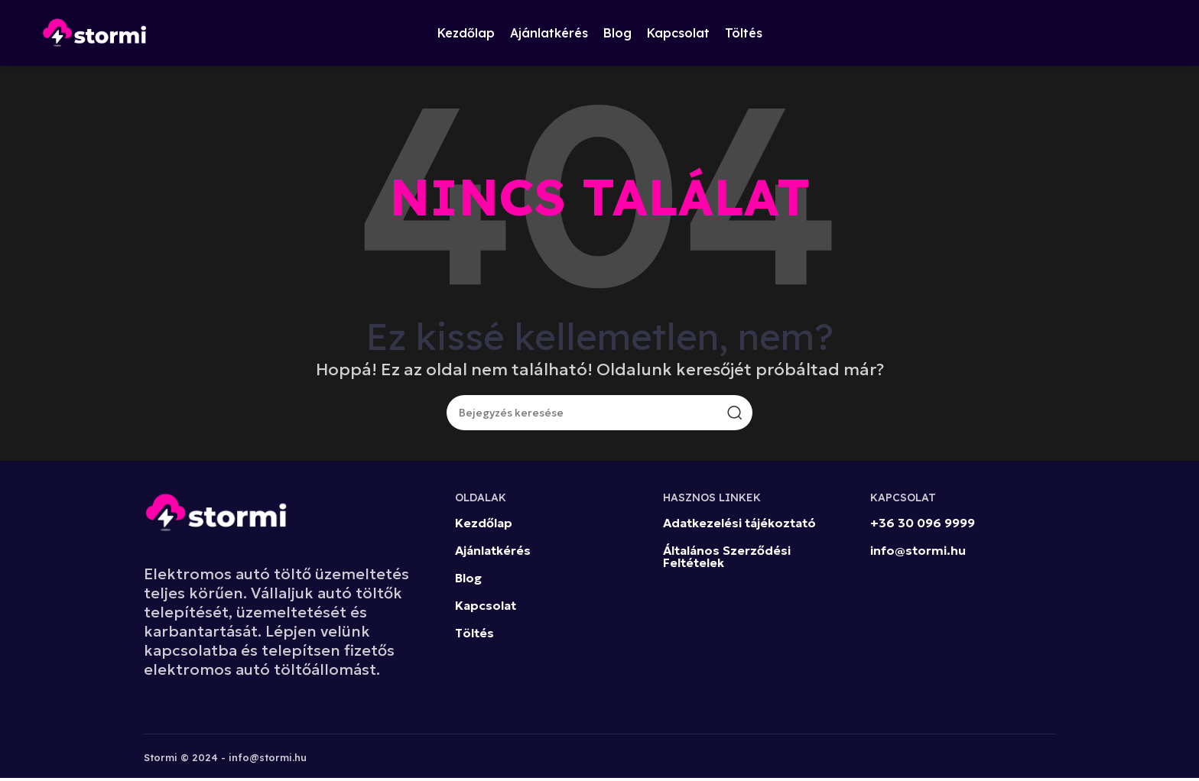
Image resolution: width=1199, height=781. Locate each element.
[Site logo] (94, 33)
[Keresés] (599, 415)
